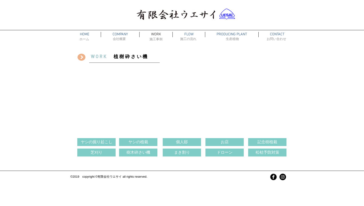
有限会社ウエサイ (110, 176)
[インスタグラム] (283, 177)
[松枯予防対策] (267, 152)
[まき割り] (182, 152)
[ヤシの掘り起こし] (96, 142)
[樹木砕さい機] (138, 152)
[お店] (224, 142)
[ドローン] (224, 152)
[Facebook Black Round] (273, 177)
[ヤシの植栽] (138, 142)
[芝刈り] (96, 152)
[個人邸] (182, 142)
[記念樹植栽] (267, 142)
